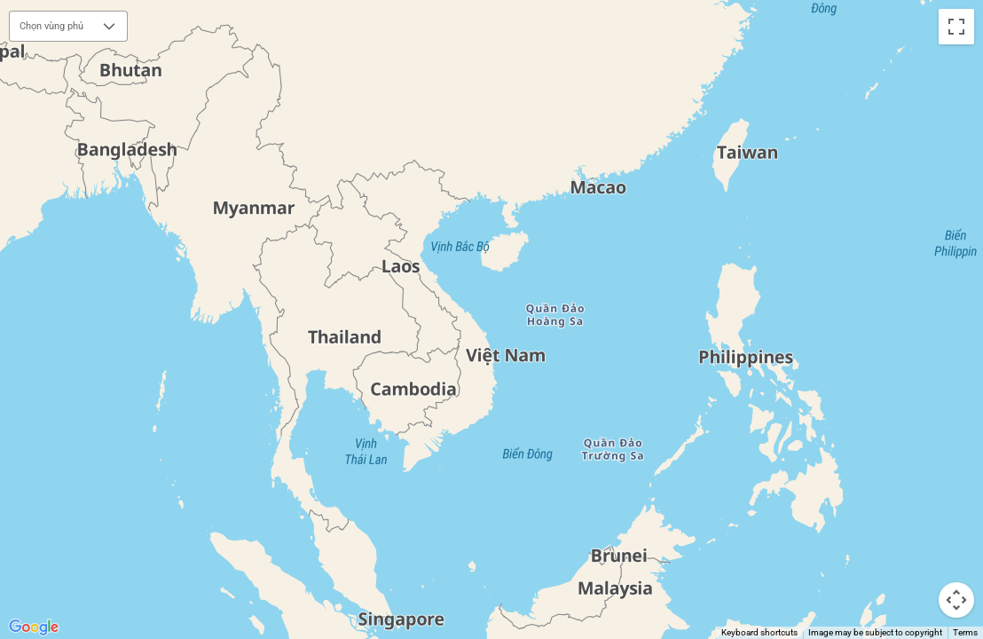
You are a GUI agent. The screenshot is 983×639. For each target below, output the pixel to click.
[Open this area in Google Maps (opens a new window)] (33, 627)
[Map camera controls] (956, 600)
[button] (109, 26)
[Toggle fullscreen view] (956, 26)
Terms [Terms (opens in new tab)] (965, 632)
